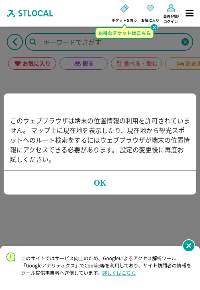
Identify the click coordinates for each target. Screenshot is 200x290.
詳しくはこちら (119, 272)
